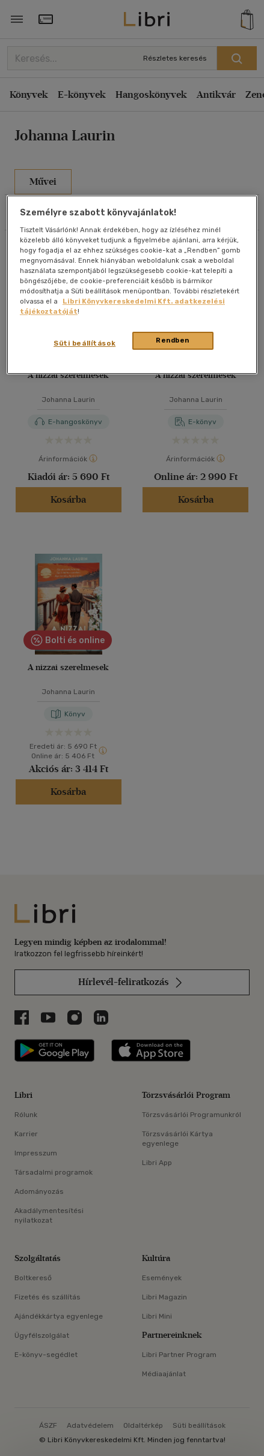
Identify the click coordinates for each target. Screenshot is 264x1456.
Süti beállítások (84, 343)
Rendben (172, 340)
